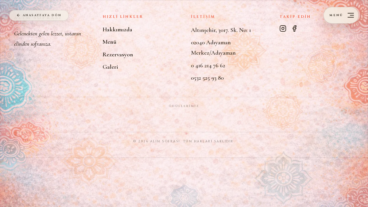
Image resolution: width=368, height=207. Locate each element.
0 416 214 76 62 (208, 65)
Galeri (110, 66)
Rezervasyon (118, 54)
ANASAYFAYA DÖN (39, 15)
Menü (109, 41)
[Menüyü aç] (341, 15)
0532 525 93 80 (207, 77)
